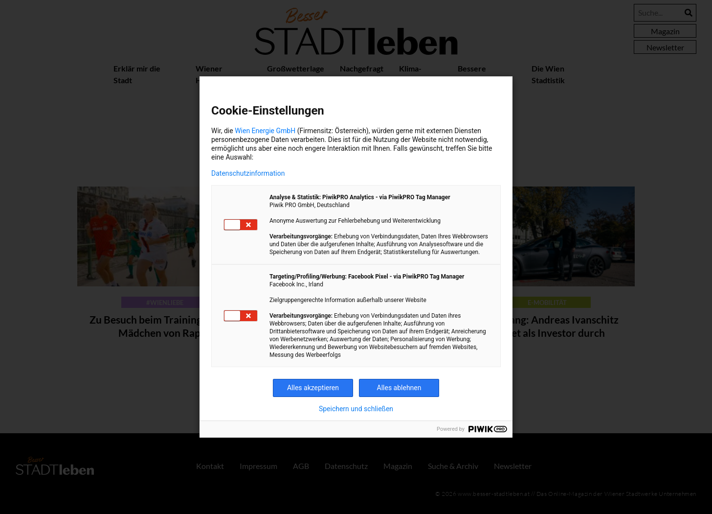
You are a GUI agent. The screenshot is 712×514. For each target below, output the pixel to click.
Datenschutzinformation (248, 173)
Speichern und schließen (356, 409)
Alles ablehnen (399, 388)
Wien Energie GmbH (265, 131)
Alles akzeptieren (313, 388)
